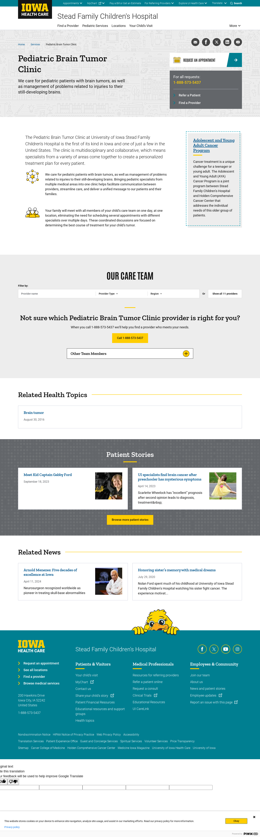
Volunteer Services (156, 741)
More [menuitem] (233, 26)
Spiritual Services (131, 741)
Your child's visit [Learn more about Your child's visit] (86, 675)
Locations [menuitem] (119, 26)
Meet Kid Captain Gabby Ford (48, 474)
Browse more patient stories (130, 519)
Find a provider (34, 677)
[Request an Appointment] (206, 60)
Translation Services (31, 741)
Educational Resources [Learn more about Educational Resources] (149, 702)
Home (21, 44)
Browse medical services (41, 683)
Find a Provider (190, 103)
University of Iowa (204, 748)
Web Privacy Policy (109, 734)
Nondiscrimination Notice (34, 734)
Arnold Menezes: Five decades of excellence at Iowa (50, 572)
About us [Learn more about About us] (196, 682)
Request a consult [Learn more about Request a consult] (145, 688)
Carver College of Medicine (48, 748)
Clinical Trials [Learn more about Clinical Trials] (142, 695)
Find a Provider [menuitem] (68, 26)
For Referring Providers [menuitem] (157, 3)
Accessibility (131, 734)
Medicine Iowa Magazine (134, 748)
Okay (236, 820)
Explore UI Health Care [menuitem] (191, 3)
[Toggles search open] (236, 3)
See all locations (35, 670)
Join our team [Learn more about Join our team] (200, 675)
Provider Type (107, 293)
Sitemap (23, 748)
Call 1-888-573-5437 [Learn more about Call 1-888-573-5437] (130, 338)
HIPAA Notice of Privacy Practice (73, 734)
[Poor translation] (13, 782)
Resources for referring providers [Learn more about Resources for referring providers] (156, 675)
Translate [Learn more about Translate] (217, 3)
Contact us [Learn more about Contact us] (83, 689)
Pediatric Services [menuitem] (95, 26)
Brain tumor (34, 412)
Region (155, 293)
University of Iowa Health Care (171, 748)
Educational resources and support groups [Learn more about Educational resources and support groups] (100, 711)
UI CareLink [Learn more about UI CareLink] (141, 709)
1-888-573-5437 (187, 82)
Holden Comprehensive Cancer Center (91, 748)
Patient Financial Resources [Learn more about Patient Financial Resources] (95, 702)
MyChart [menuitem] (92, 3)
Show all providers (225, 293)
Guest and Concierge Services (99, 741)
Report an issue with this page (211, 702)
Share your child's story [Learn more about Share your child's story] (92, 695)
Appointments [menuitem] (71, 3)
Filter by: (23, 285)
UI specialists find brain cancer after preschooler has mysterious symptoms (169, 476)
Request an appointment (41, 663)
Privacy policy (12, 827)
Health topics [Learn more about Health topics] (84, 720)
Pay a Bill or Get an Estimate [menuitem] (125, 3)
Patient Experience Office (62, 741)
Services (35, 44)
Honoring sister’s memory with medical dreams (177, 570)
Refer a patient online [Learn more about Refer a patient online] (147, 682)
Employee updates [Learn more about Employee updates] (203, 695)
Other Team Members (88, 353)
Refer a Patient (189, 95)
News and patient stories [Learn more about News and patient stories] (207, 688)
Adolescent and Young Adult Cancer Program (214, 145)
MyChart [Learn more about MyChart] (82, 682)
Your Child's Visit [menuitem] (141, 26)
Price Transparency (182, 741)
